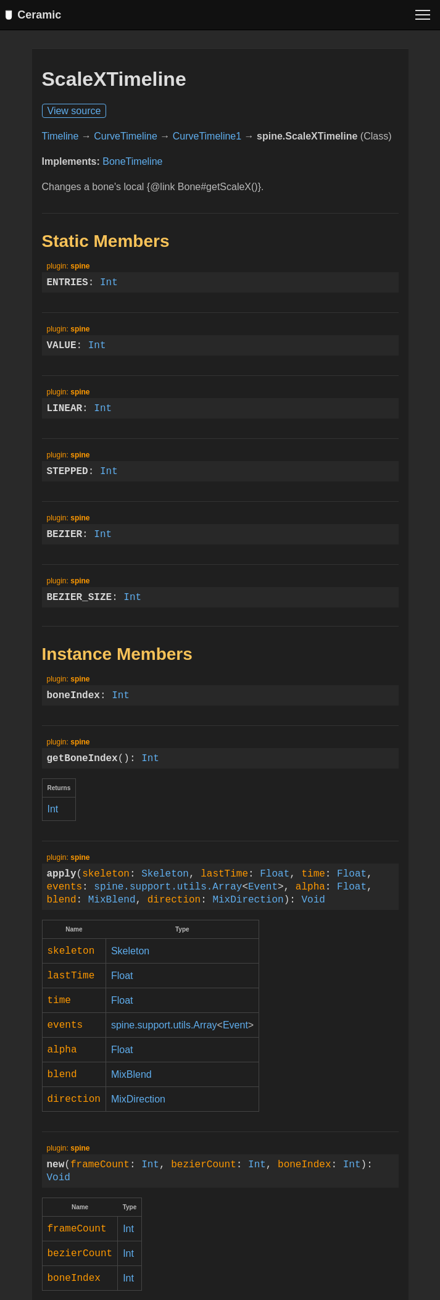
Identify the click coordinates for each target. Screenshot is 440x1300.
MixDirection (247, 905)
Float (274, 879)
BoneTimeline (132, 167)
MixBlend (112, 905)
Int (109, 288)
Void (313, 905)
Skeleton (165, 879)
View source (74, 117)
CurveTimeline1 (207, 142)
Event (263, 892)
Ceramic (35, 15)
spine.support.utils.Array (168, 892)
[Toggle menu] (422, 15)
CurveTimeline (125, 142)
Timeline (60, 142)
